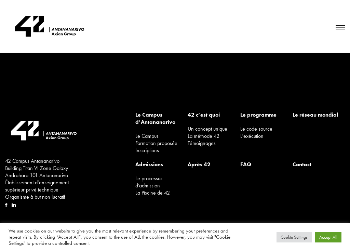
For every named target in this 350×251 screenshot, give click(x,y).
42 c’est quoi (204, 114)
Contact (302, 164)
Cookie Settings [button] (294, 237)
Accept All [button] (328, 237)
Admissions (149, 164)
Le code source (256, 128)
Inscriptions (147, 150)
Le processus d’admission (148, 182)
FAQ (245, 164)
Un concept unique (207, 128)
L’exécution (252, 136)
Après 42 (199, 164)
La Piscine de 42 (152, 192)
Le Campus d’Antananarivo (155, 118)
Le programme (258, 114)
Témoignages (202, 143)
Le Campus (147, 136)
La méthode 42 (203, 136)
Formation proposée (156, 143)
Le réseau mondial (315, 114)
